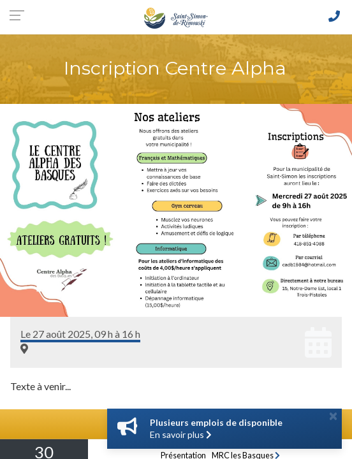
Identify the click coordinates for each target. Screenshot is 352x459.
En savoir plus (181, 434)
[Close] (333, 416)
